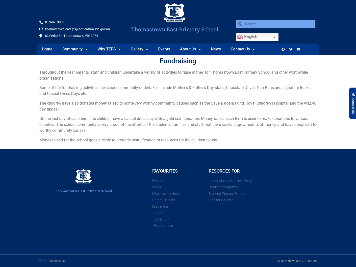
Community (75, 49)
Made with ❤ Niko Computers (297, 261)
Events (164, 49)
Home (47, 49)
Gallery (139, 49)
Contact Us (243, 49)
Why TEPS (109, 49)
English (247, 37)
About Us (190, 49)
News (216, 49)
